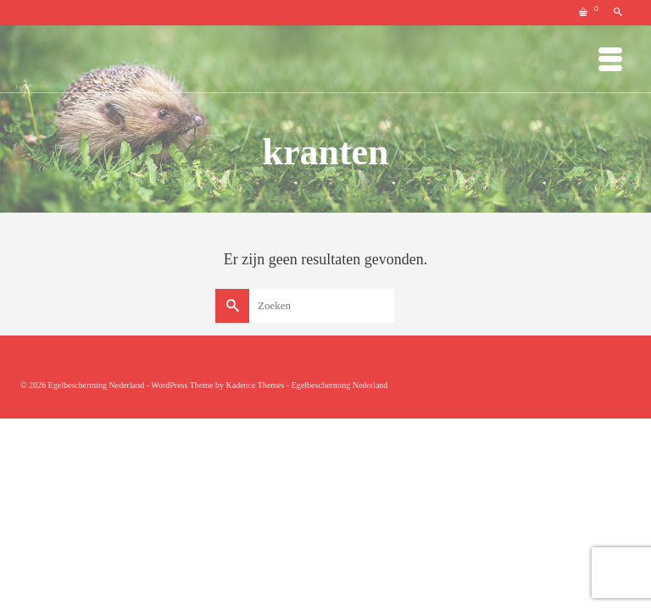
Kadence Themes (254, 385)
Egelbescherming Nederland (340, 385)
